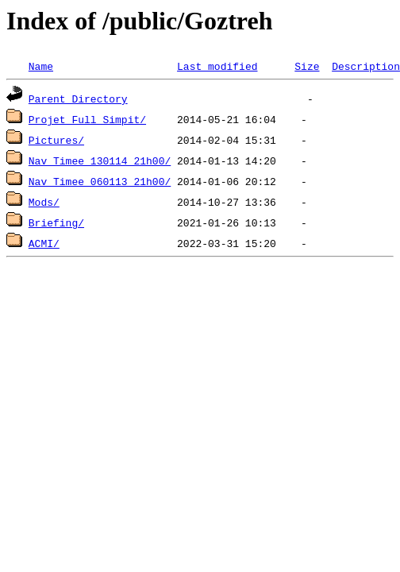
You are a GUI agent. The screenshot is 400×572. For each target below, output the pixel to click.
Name (41, 66)
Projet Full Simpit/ (87, 119)
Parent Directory (78, 98)
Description (366, 66)
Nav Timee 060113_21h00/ (100, 181)
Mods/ (44, 202)
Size (306, 66)
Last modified (217, 66)
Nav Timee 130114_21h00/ (100, 160)
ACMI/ (44, 243)
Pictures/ (56, 140)
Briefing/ (56, 222)
